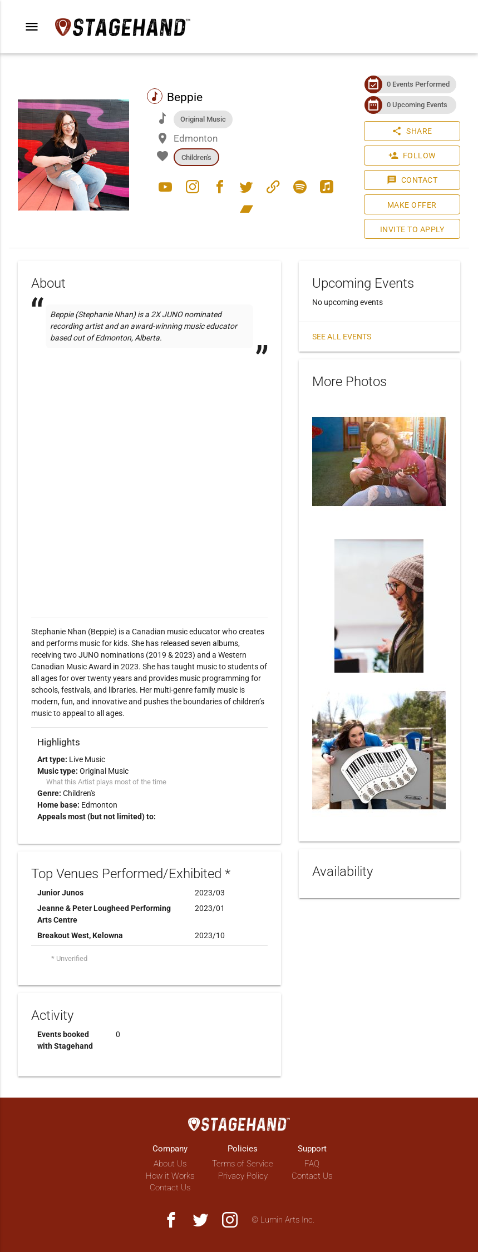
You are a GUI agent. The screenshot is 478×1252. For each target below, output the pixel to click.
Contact (412, 180)
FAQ (311, 1164)
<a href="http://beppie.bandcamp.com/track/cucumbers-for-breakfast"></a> (149, 438)
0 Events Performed (418, 84)
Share (412, 131)
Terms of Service (242, 1164)
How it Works (170, 1176)
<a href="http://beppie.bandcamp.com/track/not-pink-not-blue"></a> (149, 412)
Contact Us (170, 1188)
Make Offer (412, 205)
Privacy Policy (243, 1176)
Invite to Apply (412, 229)
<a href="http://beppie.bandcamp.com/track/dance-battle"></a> (149, 385)
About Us (170, 1164)
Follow (412, 156)
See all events (341, 336)
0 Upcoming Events (417, 105)
